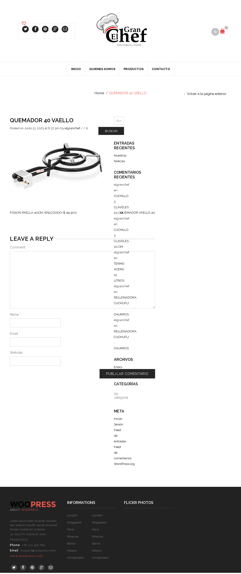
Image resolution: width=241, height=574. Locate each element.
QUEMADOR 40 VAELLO (41, 121)
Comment (17, 248)
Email (15, 335)
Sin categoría (121, 397)
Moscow (73, 537)
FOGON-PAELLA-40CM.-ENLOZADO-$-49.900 (43, 214)
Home (99, 94)
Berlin (71, 544)
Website (16, 354)
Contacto (161, 70)
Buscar (111, 132)
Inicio (76, 70)
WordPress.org (124, 465)
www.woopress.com (26, 557)
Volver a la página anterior (206, 95)
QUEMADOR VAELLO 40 (137, 214)
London (72, 516)
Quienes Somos (102, 70)
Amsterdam (75, 559)
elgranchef (72, 129)
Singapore (74, 523)
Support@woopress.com (38, 551)
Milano (71, 552)
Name (15, 316)
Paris (70, 530)
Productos (134, 70)
